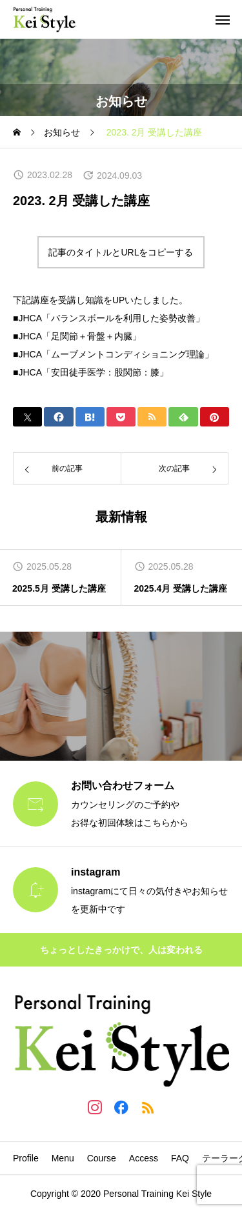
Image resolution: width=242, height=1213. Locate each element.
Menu (63, 1158)
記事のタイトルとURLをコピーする (120, 252)
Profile (26, 1158)
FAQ (180, 1158)
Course (101, 1158)
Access (143, 1158)
